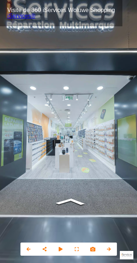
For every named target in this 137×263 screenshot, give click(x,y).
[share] (45, 249)
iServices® (21, 16)
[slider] (61, 249)
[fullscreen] (77, 249)
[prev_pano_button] (28, 249)
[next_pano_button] (109, 249)
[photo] (93, 249)
